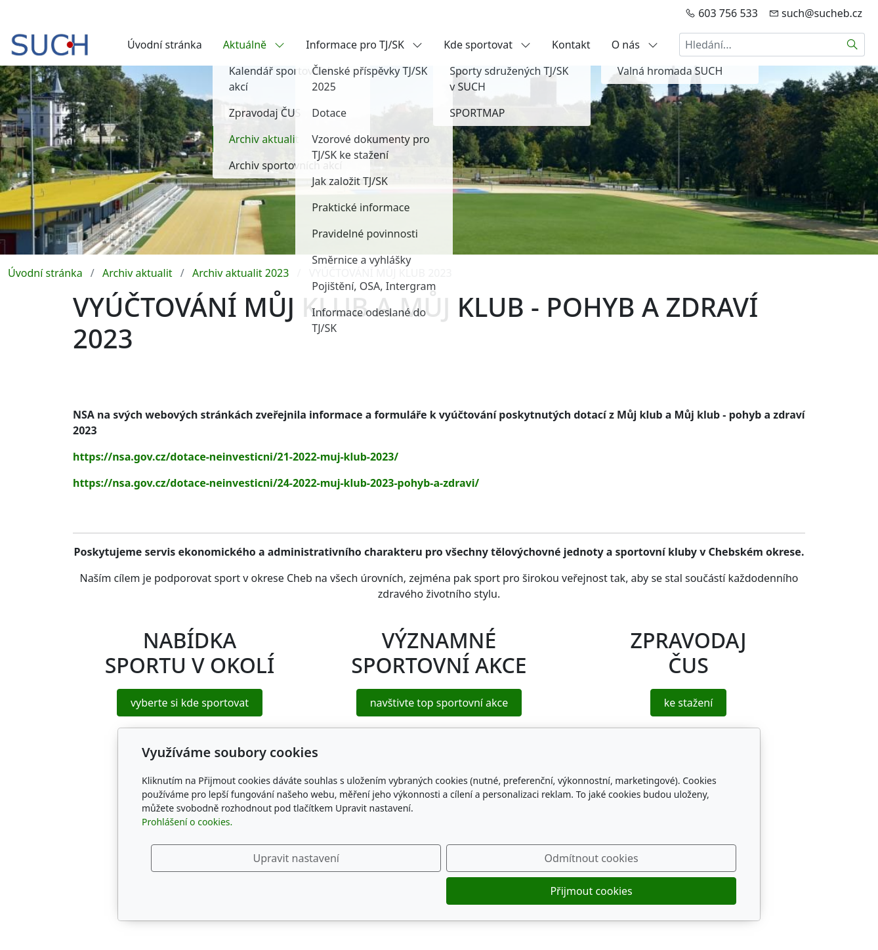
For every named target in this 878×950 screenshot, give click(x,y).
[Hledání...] (760, 44)
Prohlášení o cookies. (187, 854)
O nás (635, 44)
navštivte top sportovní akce (439, 702)
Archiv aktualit (137, 273)
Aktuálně (254, 44)
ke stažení (688, 702)
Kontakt (571, 44)
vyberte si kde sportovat (190, 702)
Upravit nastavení (410, 891)
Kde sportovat (487, 44)
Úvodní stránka (164, 44)
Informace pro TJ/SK (364, 44)
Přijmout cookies (673, 891)
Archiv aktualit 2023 (240, 273)
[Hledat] (853, 44)
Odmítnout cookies (542, 891)
